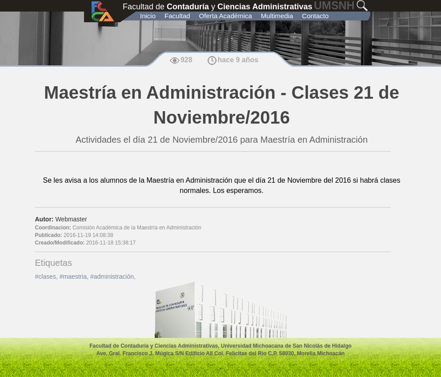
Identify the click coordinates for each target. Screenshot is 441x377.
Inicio (148, 16)
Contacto (315, 16)
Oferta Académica (225, 16)
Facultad (177, 16)
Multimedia (277, 16)
